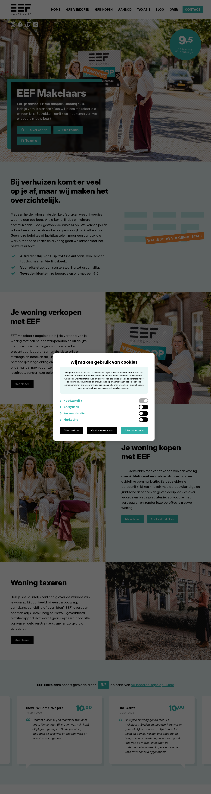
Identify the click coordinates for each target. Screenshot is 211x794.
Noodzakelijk (72, 400)
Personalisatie (74, 413)
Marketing (70, 419)
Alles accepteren (134, 430)
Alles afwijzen (71, 430)
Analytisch (71, 407)
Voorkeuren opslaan (102, 430)
